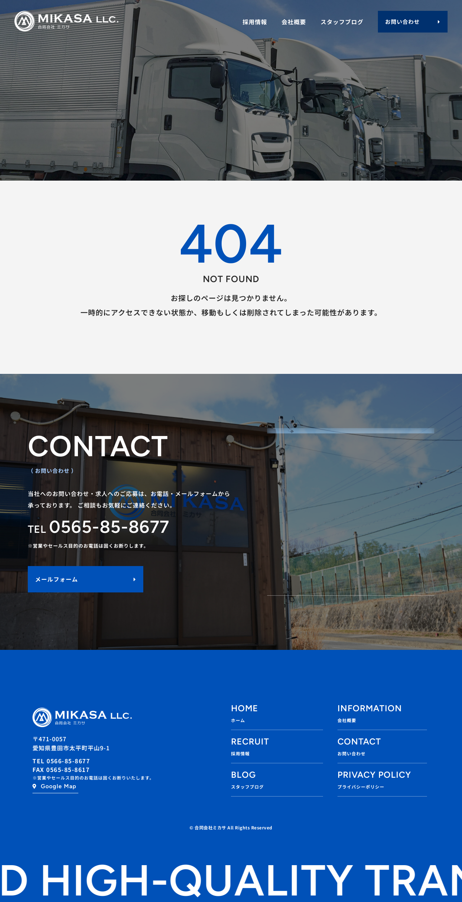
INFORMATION (369, 708)
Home (244, 708)
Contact (359, 741)
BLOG (243, 774)
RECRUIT (250, 741)
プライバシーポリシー (360, 787)
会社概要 (294, 22)
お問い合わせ (351, 753)
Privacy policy (374, 774)
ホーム (238, 720)
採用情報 (255, 22)
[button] (413, 22)
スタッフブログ (342, 22)
